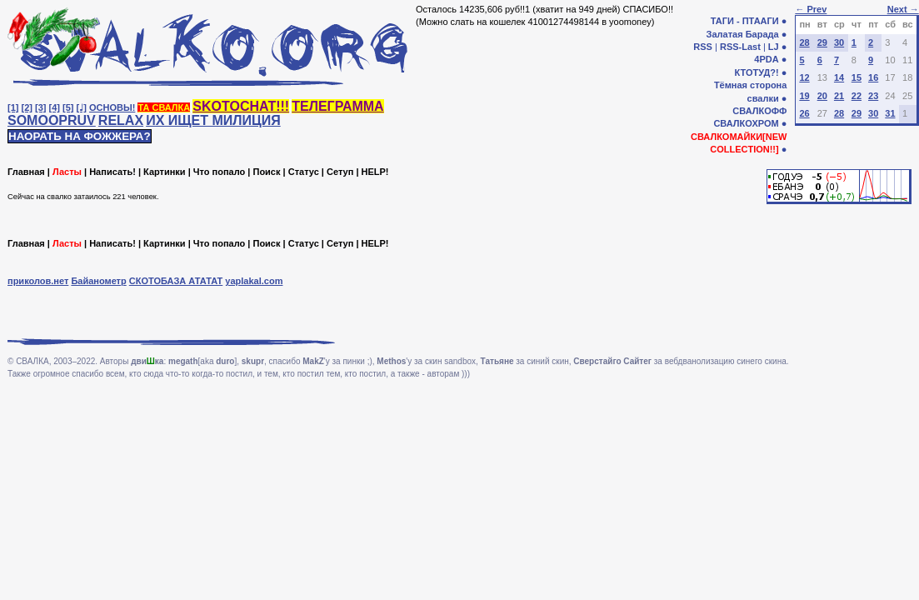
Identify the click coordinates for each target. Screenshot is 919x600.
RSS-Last (740, 47)
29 (822, 43)
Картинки (164, 172)
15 (857, 77)
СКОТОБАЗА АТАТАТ (176, 281)
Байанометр (98, 281)
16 (873, 77)
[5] (67, 107)
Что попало (219, 172)
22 (857, 96)
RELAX (120, 120)
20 (822, 96)
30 (839, 43)
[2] (27, 107)
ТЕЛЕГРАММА (337, 106)
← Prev (811, 9)
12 (804, 77)
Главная (26, 172)
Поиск (266, 172)
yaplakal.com (253, 281)
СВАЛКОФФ (759, 111)
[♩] (82, 107)
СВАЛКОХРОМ (745, 123)
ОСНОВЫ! (112, 107)
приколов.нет (37, 281)
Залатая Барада (743, 34)
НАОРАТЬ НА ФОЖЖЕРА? (79, 136)
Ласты (67, 172)
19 (804, 96)
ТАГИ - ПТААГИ (745, 21)
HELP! (375, 172)
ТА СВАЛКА (163, 107)
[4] (54, 107)
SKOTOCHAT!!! (240, 106)
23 (873, 96)
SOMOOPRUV (51, 120)
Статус (303, 172)
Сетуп (340, 172)
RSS (702, 47)
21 (839, 96)
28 (804, 43)
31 (890, 113)
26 (804, 113)
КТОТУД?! (756, 73)
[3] (40, 107)
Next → (903, 9)
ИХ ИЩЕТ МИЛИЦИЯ (213, 120)
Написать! (112, 172)
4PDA (766, 59)
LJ (773, 47)
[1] (12, 107)
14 (839, 77)
